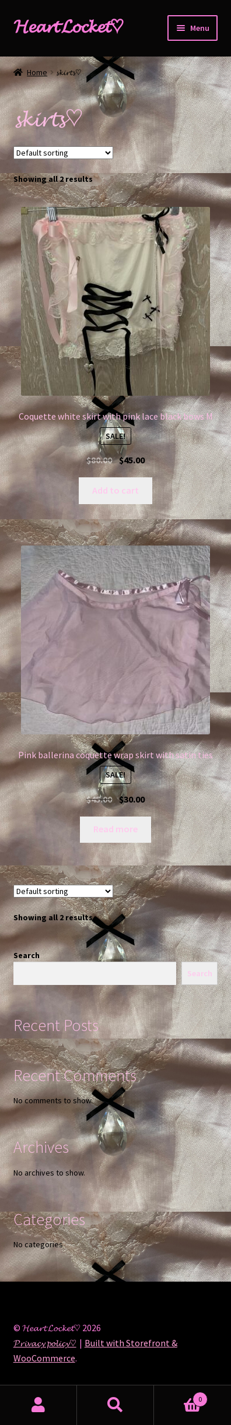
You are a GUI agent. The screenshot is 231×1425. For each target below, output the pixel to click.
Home (37, 72)
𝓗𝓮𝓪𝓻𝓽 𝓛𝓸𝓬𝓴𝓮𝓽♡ (68, 26)
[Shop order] (63, 152)
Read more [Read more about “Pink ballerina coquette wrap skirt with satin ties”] (115, 829)
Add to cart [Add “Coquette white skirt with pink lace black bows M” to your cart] (115, 490)
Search (26, 955)
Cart (181, 1397)
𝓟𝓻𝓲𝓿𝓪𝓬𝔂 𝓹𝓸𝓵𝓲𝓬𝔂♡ (44, 1343)
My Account (38, 1405)
